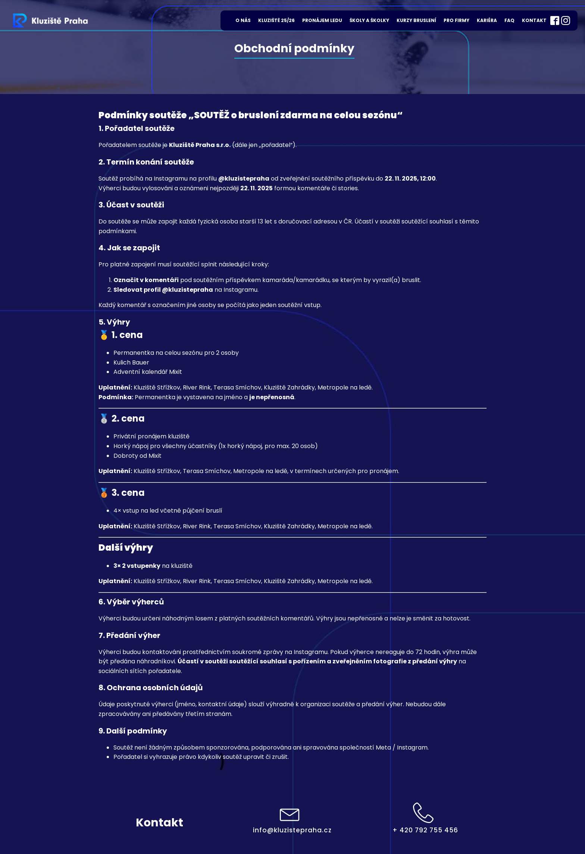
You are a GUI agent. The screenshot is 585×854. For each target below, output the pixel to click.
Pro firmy (456, 20)
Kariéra (487, 20)
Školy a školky (369, 20)
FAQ (509, 20)
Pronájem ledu (322, 20)
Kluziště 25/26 (276, 20)
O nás (243, 20)
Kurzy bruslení (416, 20)
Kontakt (534, 20)
